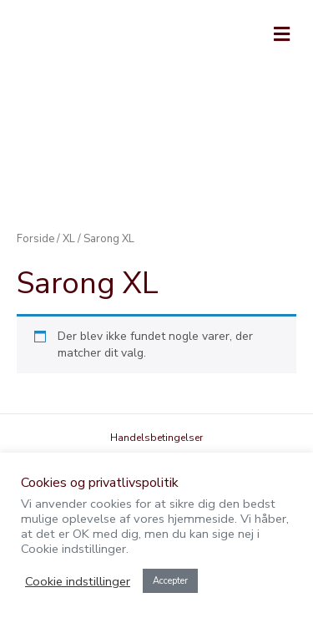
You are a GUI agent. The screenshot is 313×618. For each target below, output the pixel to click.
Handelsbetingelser (156, 437)
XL (69, 238)
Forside (35, 238)
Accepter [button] (170, 581)
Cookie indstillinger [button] (77, 581)
